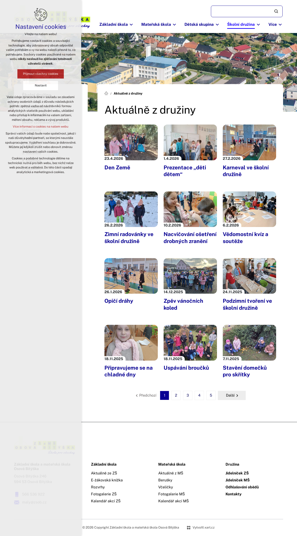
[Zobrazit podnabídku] (131, 24)
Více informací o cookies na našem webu (40, 126)
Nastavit (41, 85)
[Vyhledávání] (276, 11)
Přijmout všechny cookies (40, 74)
